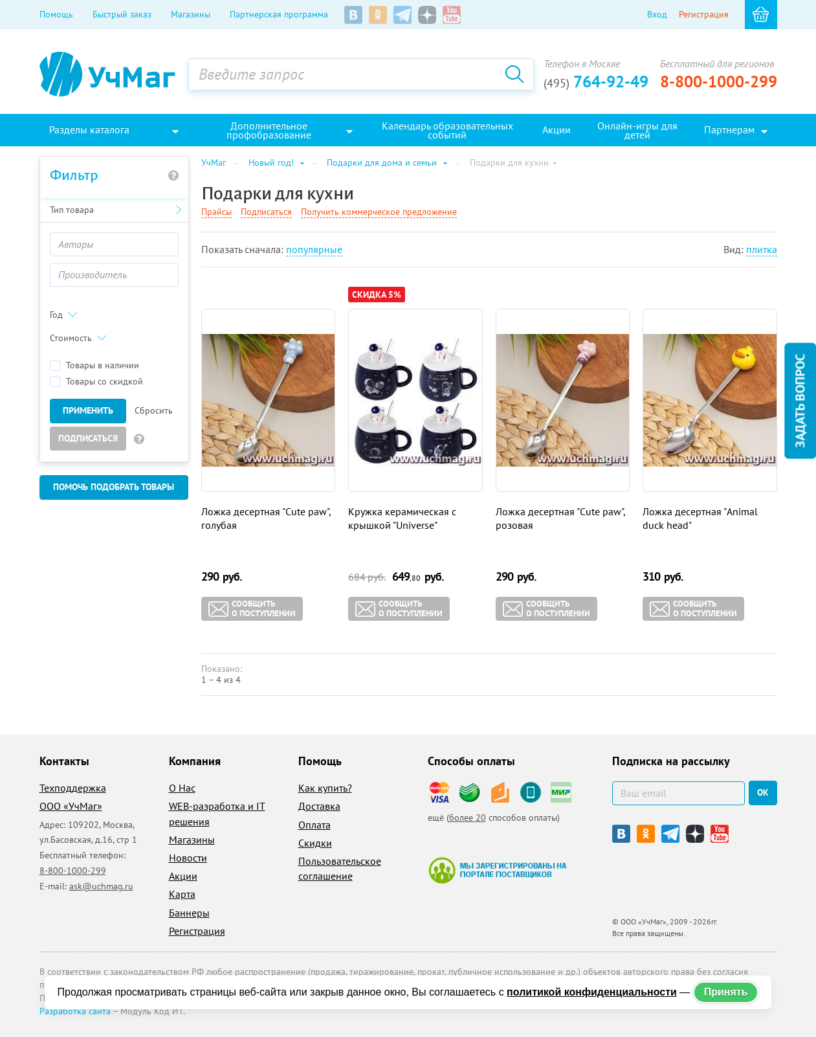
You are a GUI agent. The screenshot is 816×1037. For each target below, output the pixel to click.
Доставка (319, 805)
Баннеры (189, 912)
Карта (182, 893)
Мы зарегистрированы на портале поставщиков (497, 870)
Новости (188, 857)
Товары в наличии (94, 365)
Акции (183, 875)
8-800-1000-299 (718, 81)
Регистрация (704, 14)
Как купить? (325, 787)
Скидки (315, 842)
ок (763, 792)
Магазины (190, 14)
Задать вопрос (799, 400)
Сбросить (154, 410)
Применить (88, 410)
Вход (657, 14)
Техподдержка (72, 787)
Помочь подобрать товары (113, 487)
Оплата (314, 824)
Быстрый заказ (122, 14)
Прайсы (216, 211)
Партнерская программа (279, 14)
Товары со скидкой (96, 381)
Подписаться (88, 438)
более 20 (467, 817)
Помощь (56, 14)
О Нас (182, 787)
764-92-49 (596, 81)
